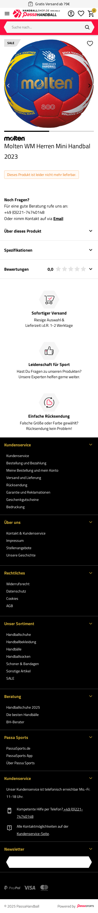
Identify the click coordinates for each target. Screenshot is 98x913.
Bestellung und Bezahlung (26, 463)
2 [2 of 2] (71, 131)
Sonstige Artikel (18, 671)
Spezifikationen (18, 250)
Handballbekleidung (21, 641)
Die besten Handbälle (22, 714)
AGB (9, 605)
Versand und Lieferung (23, 477)
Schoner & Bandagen (22, 663)
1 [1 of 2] (26, 131)
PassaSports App (19, 755)
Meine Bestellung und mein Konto (32, 470)
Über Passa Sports (20, 763)
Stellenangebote (18, 547)
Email (58, 218)
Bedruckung (15, 506)
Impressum (15, 540)
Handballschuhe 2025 (23, 707)
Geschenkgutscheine (22, 499)
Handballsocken (18, 656)
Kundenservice (17, 455)
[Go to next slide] (89, 85)
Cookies (12, 598)
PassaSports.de (18, 748)
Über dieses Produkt (22, 231)
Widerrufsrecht (18, 583)
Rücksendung (16, 485)
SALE (10, 678)
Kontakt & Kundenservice (25, 533)
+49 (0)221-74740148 (24, 212)
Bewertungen (45, 269)
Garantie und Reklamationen (28, 492)
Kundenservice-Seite (33, 833)
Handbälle (13, 649)
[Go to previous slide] (8, 85)
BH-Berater (15, 722)
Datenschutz (16, 591)
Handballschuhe (18, 634)
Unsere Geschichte (21, 555)
